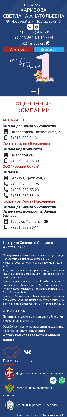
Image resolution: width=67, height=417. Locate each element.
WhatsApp (18, 49)
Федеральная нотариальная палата (34, 373)
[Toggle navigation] (34, 91)
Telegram (48, 49)
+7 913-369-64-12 (33, 38)
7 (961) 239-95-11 (24, 227)
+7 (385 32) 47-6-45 (33, 32)
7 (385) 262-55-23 (24, 190)
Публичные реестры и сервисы (32, 405)
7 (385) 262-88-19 (24, 196)
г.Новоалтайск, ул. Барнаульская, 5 (33, 21)
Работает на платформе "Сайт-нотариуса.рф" (39, 415)
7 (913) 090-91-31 (24, 138)
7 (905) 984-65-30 (24, 161)
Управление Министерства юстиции (27, 390)
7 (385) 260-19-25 (24, 184)
